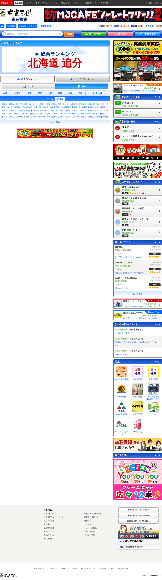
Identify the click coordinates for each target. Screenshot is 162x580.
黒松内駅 (25, 114)
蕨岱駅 (17, 114)
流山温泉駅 (27, 107)
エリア (28, 86)
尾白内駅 (82, 107)
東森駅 (90, 107)
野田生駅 (36, 110)
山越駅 (44, 110)
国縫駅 (91, 110)
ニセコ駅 (62, 114)
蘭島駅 (19, 117)
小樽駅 (33, 117)
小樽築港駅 (51, 117)
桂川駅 (103, 107)
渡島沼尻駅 (54, 107)
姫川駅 (9, 107)
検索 (69, 34)
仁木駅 (4, 117)
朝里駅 (60, 117)
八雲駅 (51, 110)
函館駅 (4, 104)
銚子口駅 (37, 107)
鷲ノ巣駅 (59, 110)
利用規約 (64, 568)
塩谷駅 (26, 117)
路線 (82, 86)
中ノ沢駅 (99, 110)
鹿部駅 (45, 107)
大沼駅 (73, 104)
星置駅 (83, 117)
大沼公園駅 (81, 104)
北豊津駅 (82, 110)
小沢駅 (88, 114)
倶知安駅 (80, 114)
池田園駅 (17, 107)
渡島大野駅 (56, 104)
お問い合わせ (122, 568)
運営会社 (53, 568)
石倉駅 (21, 110)
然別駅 (103, 114)
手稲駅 (98, 117)
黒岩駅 (74, 110)
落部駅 (28, 110)
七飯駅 (48, 104)
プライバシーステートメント (83, 568)
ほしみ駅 (75, 117)
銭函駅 (67, 117)
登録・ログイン (40, 568)
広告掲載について (106, 568)
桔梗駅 (31, 104)
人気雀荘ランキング (27, 26)
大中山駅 (39, 104)
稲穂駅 (91, 117)
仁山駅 (65, 104)
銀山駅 (95, 114)
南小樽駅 (41, 117)
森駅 (96, 107)
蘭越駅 (47, 114)
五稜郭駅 (23, 104)
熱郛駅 (33, 114)
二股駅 (9, 114)
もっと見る (55, 122)
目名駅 (40, 114)
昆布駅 (54, 114)
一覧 (157, 97)
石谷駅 (4, 110)
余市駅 (12, 117)
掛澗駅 (74, 107)
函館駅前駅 (13, 104)
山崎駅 (67, 110)
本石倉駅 (12, 110)
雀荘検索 (11, 26)
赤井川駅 (91, 104)
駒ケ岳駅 (100, 104)
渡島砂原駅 (65, 107)
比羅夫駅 (71, 114)
